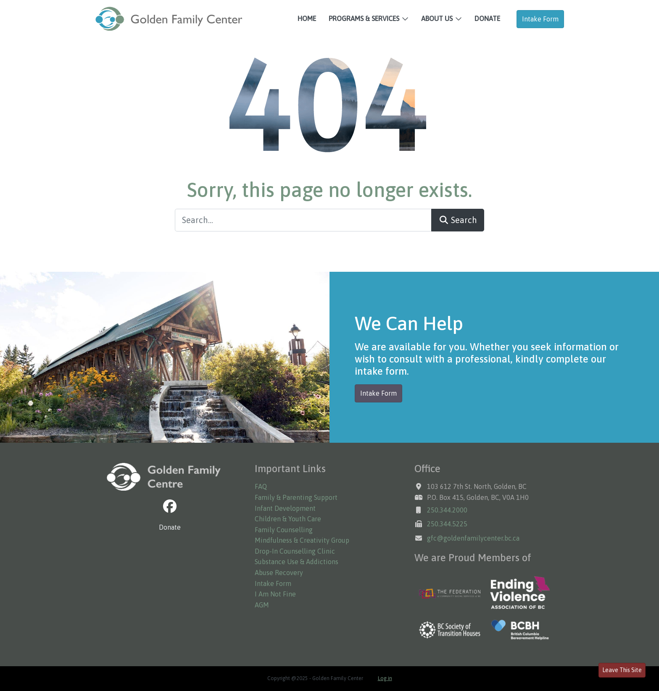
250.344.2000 (447, 510)
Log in (385, 678)
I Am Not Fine (275, 594)
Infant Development (285, 508)
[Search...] (303, 220)
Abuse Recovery (279, 572)
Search (457, 220)
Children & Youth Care (288, 519)
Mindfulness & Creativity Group (302, 540)
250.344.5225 (447, 524)
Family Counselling (284, 529)
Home (307, 18)
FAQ (261, 486)
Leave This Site (622, 670)
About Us (437, 18)
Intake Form (540, 19)
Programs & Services (364, 18)
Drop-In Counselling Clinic (295, 551)
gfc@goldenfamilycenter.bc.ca (473, 538)
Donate (487, 18)
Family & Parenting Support (296, 497)
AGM (262, 605)
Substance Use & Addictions (296, 561)
